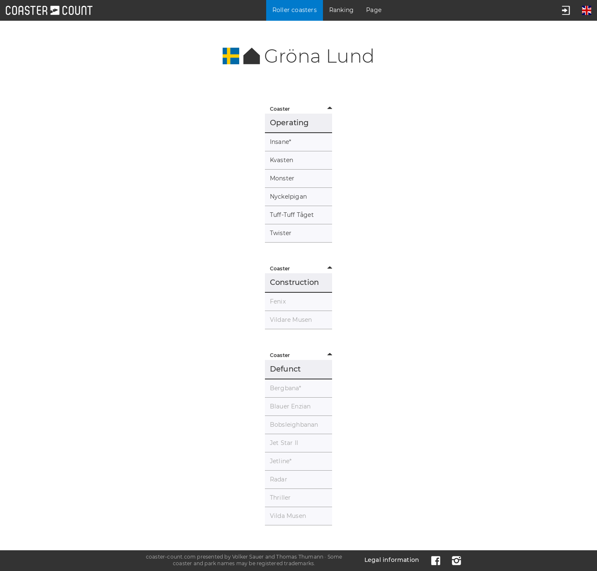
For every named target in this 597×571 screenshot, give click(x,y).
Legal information (391, 560)
